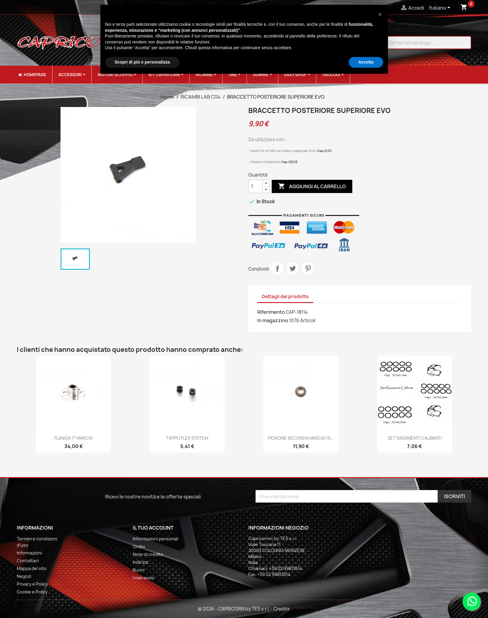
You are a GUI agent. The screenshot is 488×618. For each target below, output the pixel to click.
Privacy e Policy (32, 584)
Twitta (293, 269)
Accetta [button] (366, 62)
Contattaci (28, 560)
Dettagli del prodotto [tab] (285, 296)
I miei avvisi (143, 578)
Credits (282, 609)
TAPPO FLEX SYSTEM (187, 438)
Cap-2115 (324, 151)
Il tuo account (153, 527)
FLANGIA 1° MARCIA (73, 438)
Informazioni (29, 553)
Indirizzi (140, 562)
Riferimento (271, 312)
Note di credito (148, 554)
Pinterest (308, 269)
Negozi (24, 576)
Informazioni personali (155, 539)
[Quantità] (255, 186)
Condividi (277, 269)
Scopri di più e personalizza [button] (142, 62)
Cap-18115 (289, 162)
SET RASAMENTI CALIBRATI (415, 438)
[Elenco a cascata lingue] (440, 8)
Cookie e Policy (32, 592)
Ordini (139, 546)
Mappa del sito (31, 568)
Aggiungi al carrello (312, 186)
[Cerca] (423, 42)
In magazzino (272, 320)
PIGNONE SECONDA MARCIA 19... (301, 438)
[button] (380, 14)
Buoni (138, 570)
